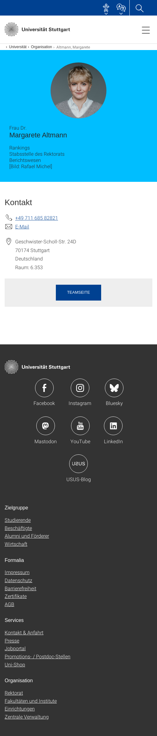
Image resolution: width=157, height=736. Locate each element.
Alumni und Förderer (27, 535)
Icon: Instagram (80, 388)
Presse (12, 640)
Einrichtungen (20, 708)
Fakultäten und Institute (31, 700)
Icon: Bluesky (114, 388)
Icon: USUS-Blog (78, 463)
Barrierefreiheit (20, 588)
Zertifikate (16, 596)
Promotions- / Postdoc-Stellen (37, 656)
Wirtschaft (16, 543)
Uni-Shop (15, 664)
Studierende (18, 520)
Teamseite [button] (78, 292)
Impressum (17, 572)
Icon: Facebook (44, 388)
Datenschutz (18, 580)
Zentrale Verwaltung (27, 716)
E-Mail (22, 226)
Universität (18, 47)
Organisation (41, 47)
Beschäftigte (18, 528)
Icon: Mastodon (45, 425)
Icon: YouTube (80, 425)
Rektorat (14, 692)
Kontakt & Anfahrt (24, 632)
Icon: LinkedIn (113, 425)
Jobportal (15, 648)
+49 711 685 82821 (36, 217)
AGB (9, 604)
